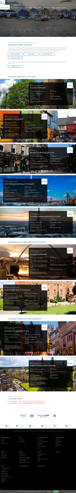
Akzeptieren (56, 491)
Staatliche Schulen (4, 457)
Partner (2, 441)
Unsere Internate (3, 454)
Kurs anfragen (14, 402)
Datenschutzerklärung (41, 454)
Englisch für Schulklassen (15, 57)
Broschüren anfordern (4, 474)
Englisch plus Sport (22, 454)
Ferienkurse (57, 439)
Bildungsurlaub (40, 444)
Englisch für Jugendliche (47, 54)
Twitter (57, 425)
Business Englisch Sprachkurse (42, 441)
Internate (35, 7)
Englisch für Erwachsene (15, 54)
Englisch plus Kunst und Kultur (24, 459)
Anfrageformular (15, 66)
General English (40, 439)
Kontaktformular (3, 478)
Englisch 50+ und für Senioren (24, 462)
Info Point (45, 7)
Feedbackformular (4, 480)
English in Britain (2, 2)
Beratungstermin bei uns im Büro (6, 476)
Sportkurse (57, 443)
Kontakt (64, 7)
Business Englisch (31, 54)
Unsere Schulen (3, 443)
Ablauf (38, 457)
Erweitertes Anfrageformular (5, 468)
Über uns (2, 439)
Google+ (68, 425)
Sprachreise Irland (14, 12)
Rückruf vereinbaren (26, 402)
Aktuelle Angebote (22, 441)
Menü (73, 17)
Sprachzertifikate (40, 443)
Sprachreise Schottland (5, 12)
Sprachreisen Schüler (28, 7)
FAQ (38, 448)
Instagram (45, 425)
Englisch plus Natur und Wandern (24, 457)
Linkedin (8, 425)
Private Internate (3, 455)
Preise (11, 7)
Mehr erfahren (49, 491)
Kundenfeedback (21, 425)
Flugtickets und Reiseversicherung (42, 459)
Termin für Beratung (39, 402)
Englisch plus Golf (22, 455)
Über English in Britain (5, 7)
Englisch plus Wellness (23, 460)
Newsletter (3, 481)
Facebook (33, 425)
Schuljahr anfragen (4, 471)
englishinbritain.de (35, 14)
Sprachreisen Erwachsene (18, 7)
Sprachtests (39, 455)
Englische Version (51, 7)
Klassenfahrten (58, 444)
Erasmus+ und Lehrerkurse (41, 446)
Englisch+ (40, 7)
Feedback (38, 460)
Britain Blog (58, 7)
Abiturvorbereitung (59, 441)
